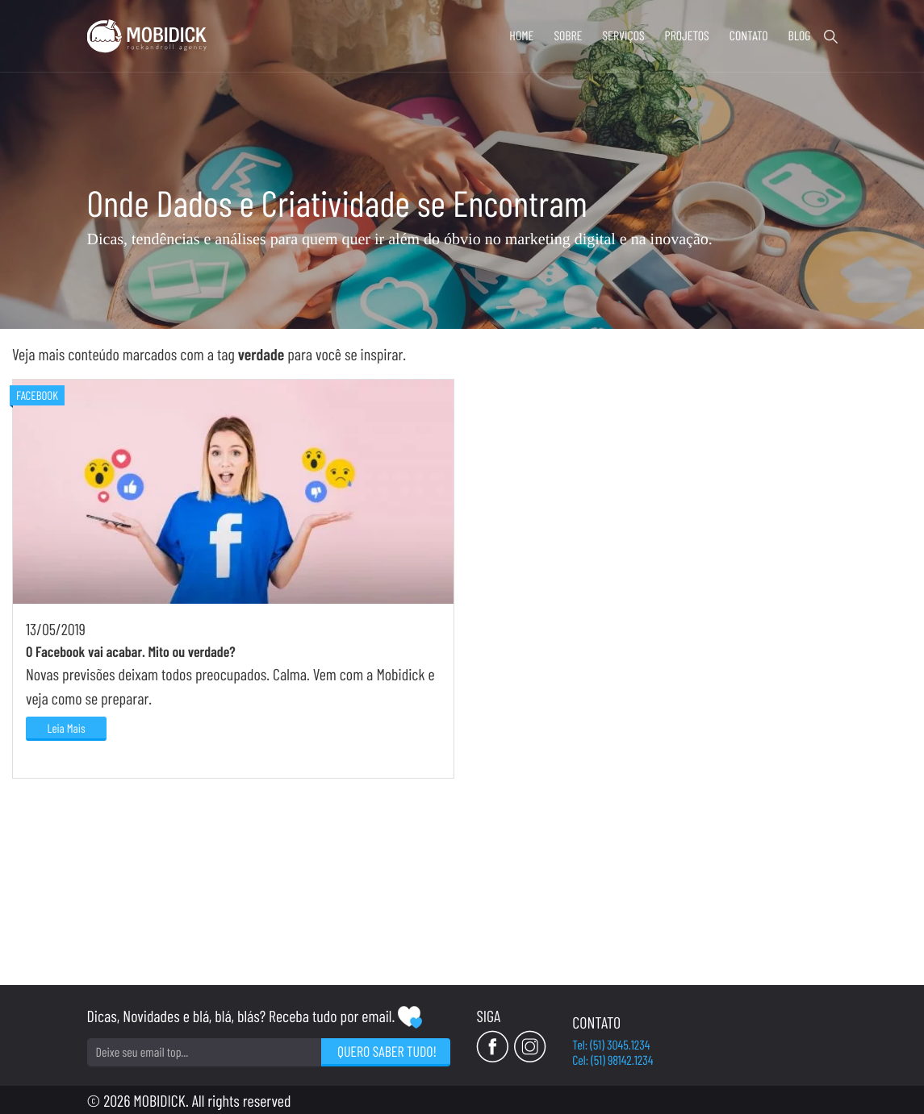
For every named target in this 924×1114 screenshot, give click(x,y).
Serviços (623, 36)
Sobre (568, 36)
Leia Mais (66, 919)
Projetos (687, 36)
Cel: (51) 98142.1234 (796, 1058)
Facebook (37, 586)
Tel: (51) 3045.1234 (795, 1042)
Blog (799, 36)
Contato (749, 36)
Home (521, 36)
